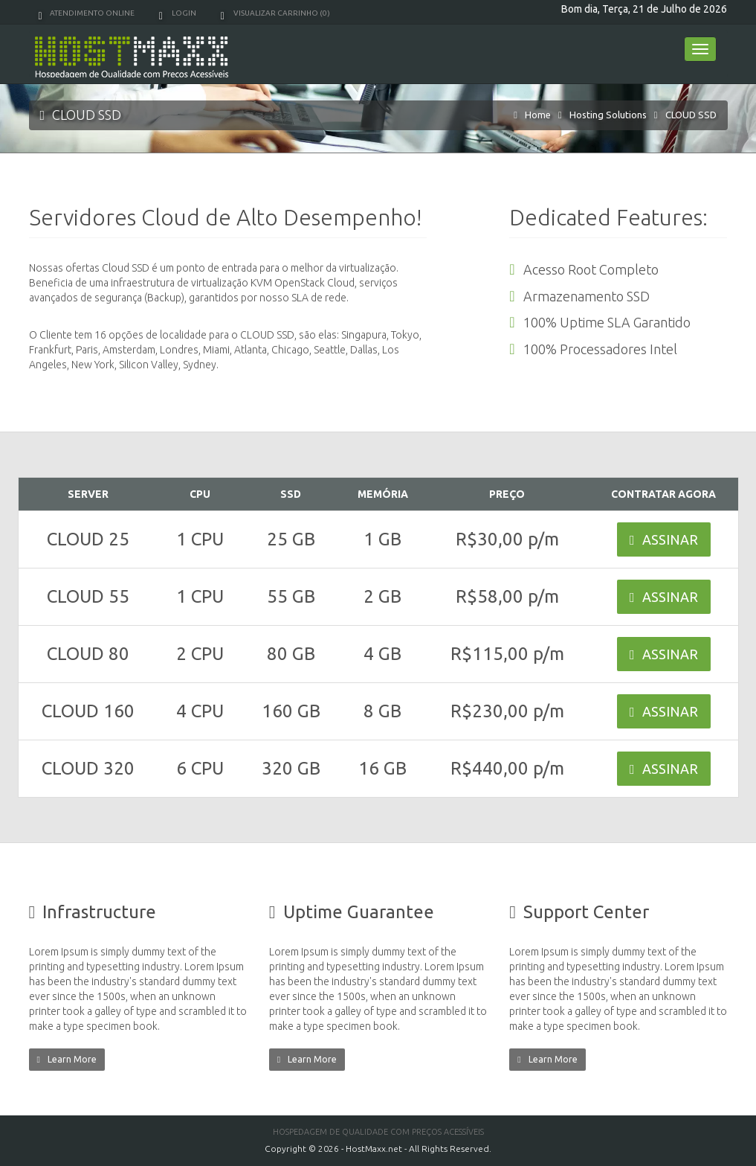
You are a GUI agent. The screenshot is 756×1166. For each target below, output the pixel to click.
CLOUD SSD (691, 114)
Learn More (67, 1059)
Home (538, 114)
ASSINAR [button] (664, 539)
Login (177, 13)
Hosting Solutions (608, 114)
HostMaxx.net (374, 1148)
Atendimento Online (87, 13)
